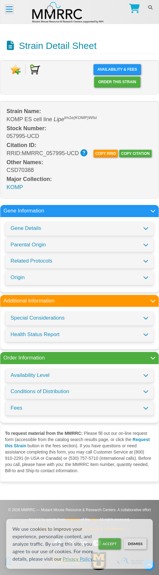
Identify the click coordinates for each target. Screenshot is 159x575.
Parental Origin (28, 245)
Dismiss (135, 543)
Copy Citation (135, 153)
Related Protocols (31, 261)
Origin (18, 277)
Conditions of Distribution (40, 391)
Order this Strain (117, 82)
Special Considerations (38, 318)
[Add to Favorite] (15, 69)
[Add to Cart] (35, 69)
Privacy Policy (78, 559)
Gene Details (26, 228)
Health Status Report (35, 334)
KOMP (15, 187)
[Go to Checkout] (133, 9)
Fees (16, 408)
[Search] (150, 7)
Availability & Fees (117, 69)
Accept (109, 543)
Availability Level (30, 375)
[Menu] (9, 9)
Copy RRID (105, 153)
